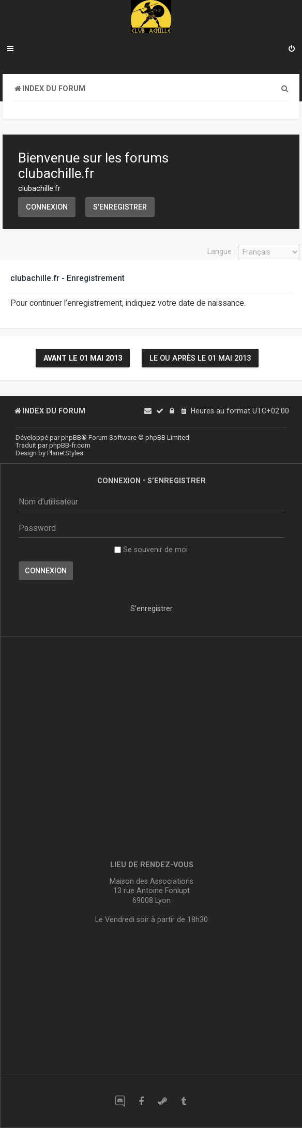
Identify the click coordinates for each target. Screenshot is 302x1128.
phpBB (71, 437)
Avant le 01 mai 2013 (82, 358)
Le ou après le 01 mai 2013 (200, 358)
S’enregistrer (120, 207)
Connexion (47, 207)
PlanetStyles (65, 453)
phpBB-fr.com (69, 445)
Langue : (221, 251)
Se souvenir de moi (151, 549)
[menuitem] (291, 49)
